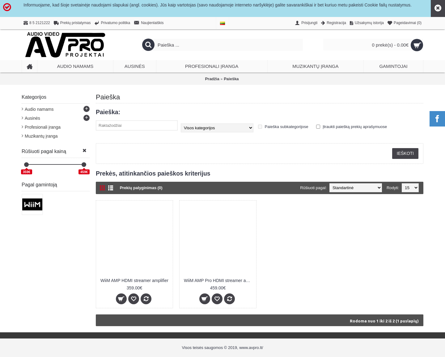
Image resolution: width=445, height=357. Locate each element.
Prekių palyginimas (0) (141, 187)
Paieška (231, 79)
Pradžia (212, 79)
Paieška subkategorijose (283, 126)
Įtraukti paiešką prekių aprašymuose (351, 126)
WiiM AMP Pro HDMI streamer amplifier (219, 280)
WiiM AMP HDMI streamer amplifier (134, 280)
